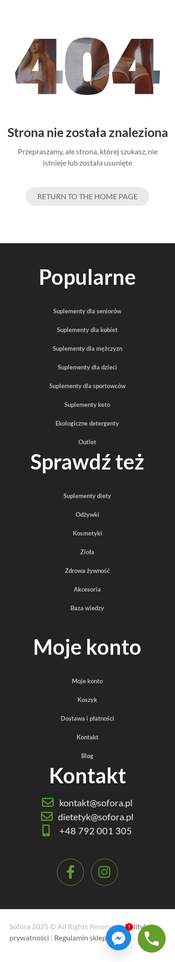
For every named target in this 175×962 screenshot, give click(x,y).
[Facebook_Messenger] (118, 937)
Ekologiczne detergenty (87, 423)
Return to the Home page (87, 196)
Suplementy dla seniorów (87, 311)
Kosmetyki (87, 533)
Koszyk (87, 699)
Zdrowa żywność (87, 570)
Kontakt (87, 737)
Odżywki (87, 514)
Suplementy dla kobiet (87, 329)
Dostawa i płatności (87, 718)
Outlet (87, 442)
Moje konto (87, 681)
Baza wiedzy (87, 608)
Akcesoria (87, 589)
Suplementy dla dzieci (87, 367)
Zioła (87, 552)
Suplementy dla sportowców (87, 386)
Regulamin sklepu (82, 937)
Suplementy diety (87, 495)
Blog (87, 755)
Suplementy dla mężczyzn (87, 348)
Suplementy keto (87, 404)
